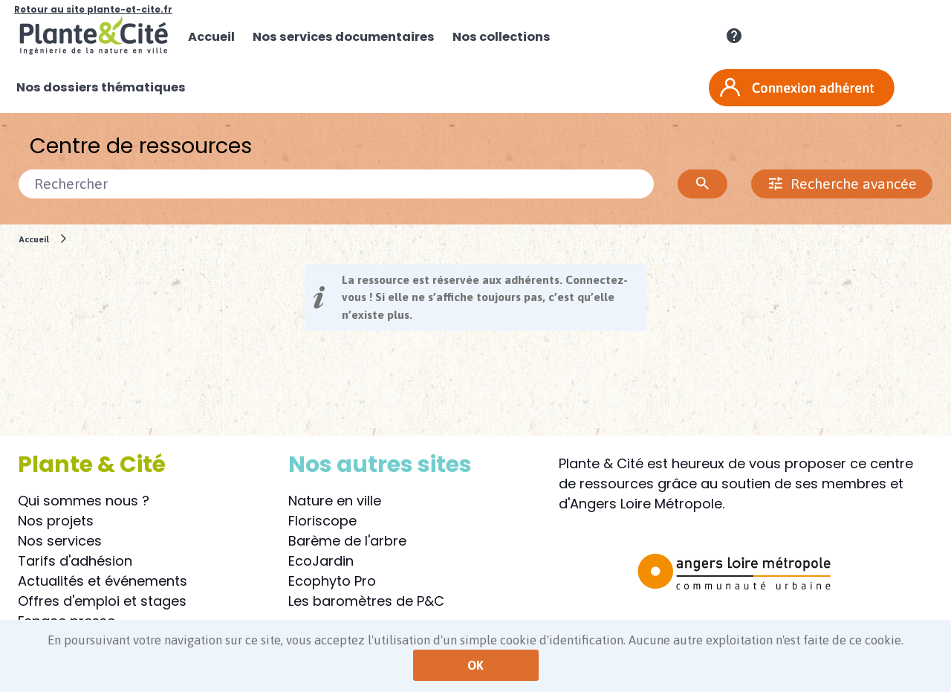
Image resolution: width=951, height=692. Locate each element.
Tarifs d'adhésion (75, 561)
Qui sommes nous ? (83, 500)
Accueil (34, 239)
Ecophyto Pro (332, 581)
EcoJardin (321, 561)
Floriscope (322, 520)
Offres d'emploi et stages (102, 601)
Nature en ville (334, 500)
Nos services (60, 540)
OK (475, 665)
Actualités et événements (102, 581)
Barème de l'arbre (347, 540)
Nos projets (56, 520)
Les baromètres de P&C (366, 601)
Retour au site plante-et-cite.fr (93, 9)
